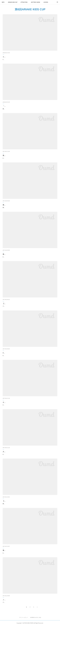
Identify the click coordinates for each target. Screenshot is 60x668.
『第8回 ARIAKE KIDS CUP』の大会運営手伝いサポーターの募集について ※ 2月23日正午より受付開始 (30, 112)
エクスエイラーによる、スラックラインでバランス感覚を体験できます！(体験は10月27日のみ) (30, 58)
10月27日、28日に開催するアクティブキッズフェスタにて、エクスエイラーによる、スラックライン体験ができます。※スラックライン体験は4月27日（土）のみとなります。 (30, 63)
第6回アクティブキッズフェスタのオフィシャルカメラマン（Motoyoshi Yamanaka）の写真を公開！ (26, 166)
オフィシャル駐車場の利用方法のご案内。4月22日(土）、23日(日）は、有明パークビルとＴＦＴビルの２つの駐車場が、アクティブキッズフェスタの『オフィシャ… (30, 425)
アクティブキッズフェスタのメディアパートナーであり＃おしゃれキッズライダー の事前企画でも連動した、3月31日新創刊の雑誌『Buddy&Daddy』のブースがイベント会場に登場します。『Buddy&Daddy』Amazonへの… (30, 643)
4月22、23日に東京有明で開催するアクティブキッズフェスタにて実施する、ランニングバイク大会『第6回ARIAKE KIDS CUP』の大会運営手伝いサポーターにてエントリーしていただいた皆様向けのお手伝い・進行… (29, 484)
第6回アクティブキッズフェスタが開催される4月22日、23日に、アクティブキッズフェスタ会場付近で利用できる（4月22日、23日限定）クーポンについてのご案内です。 (30, 538)
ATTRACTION (24, 2)
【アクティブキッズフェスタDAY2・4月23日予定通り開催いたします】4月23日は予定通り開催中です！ (30, 322)
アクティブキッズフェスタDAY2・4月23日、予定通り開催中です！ (19, 326)
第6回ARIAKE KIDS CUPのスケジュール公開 (17, 586)
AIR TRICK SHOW (35, 2)
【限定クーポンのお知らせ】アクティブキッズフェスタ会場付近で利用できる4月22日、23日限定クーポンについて (30, 533)
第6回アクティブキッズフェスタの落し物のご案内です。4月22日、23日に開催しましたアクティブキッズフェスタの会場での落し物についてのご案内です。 (30, 222)
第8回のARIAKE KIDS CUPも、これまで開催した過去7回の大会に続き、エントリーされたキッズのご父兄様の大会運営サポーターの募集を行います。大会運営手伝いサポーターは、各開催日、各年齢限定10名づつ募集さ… (30, 117)
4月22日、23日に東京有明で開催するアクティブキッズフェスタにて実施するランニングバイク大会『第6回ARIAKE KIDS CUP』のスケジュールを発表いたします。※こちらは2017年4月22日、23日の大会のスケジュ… (29, 589)
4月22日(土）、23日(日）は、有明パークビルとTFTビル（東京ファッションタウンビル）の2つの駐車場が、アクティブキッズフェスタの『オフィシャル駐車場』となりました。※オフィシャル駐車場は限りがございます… (30, 430)
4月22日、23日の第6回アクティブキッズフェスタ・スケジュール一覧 (25, 373)
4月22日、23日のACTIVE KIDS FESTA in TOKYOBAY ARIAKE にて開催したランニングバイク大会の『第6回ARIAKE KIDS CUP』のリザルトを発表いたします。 (29, 273)
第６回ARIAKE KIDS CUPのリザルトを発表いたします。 (21, 270)
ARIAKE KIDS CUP (12, 2)
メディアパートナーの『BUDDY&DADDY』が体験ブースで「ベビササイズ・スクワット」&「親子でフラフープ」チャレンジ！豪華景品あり (30, 638)
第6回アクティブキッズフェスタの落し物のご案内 (19, 218)
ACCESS (46, 2)
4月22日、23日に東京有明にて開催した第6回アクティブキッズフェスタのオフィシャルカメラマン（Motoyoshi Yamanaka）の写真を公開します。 (30, 170)
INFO (3, 2)
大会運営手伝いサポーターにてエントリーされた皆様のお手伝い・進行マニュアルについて (29, 479)
